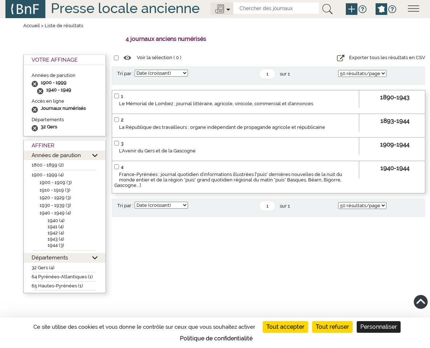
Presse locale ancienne (125, 8)
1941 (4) (56, 226)
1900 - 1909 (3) (56, 182)
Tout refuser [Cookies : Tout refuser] (332, 326)
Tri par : (125, 73)
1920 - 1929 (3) (55, 197)
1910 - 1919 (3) (55, 190)
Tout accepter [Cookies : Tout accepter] (285, 326)
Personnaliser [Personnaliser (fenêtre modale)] (378, 326)
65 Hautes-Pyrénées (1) (57, 285)
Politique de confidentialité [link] (216, 338)
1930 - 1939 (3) (55, 205)
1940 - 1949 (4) (55, 213)
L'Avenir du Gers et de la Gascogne (157, 150)
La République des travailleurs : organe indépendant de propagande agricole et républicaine (222, 127)
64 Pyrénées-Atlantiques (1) (62, 276)
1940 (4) (56, 220)
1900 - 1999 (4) (48, 174)
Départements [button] (50, 257)
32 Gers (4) (43, 267)
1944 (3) (56, 245)
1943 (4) (56, 239)
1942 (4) (56, 233)
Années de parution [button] (56, 155)
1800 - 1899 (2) (48, 165)
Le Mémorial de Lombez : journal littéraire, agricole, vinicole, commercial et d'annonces (216, 103)
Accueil (31, 25)
